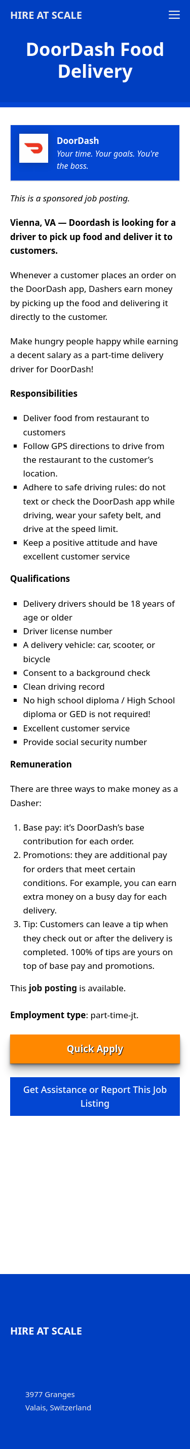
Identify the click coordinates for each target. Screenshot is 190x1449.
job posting (53, 988)
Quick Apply (95, 1048)
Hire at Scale (46, 15)
